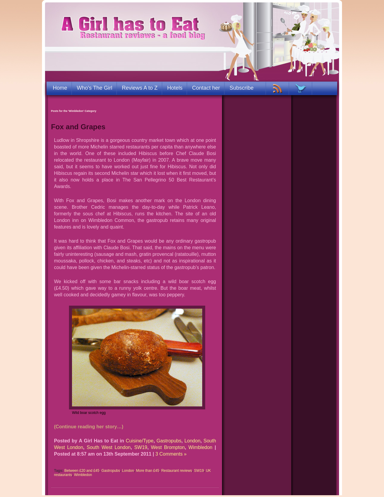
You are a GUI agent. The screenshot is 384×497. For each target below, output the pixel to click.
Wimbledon (200, 447)
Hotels (174, 88)
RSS (277, 88)
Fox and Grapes (78, 127)
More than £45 (147, 471)
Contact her (206, 88)
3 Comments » (171, 454)
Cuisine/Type (140, 440)
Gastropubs (169, 440)
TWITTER (300, 88)
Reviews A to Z (140, 88)
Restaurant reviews (176, 471)
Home (60, 88)
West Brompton (168, 447)
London (192, 440)
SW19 (140, 447)
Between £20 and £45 (81, 471)
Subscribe (242, 88)
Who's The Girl (94, 88)
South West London (108, 447)
